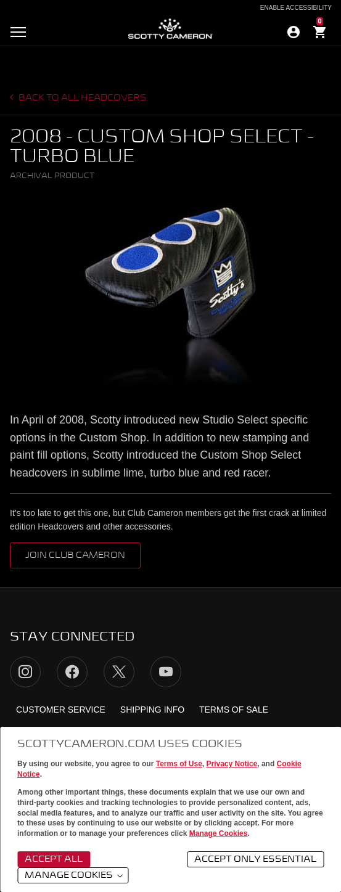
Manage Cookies (218, 833)
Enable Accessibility (296, 8)
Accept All (54, 859)
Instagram (25, 672)
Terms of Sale (233, 709)
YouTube (165, 672)
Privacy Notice (232, 763)
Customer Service (60, 709)
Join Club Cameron (75, 555)
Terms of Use (179, 763)
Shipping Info (152, 709)
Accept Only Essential (255, 859)
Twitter (119, 672)
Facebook (72, 672)
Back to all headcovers (82, 98)
